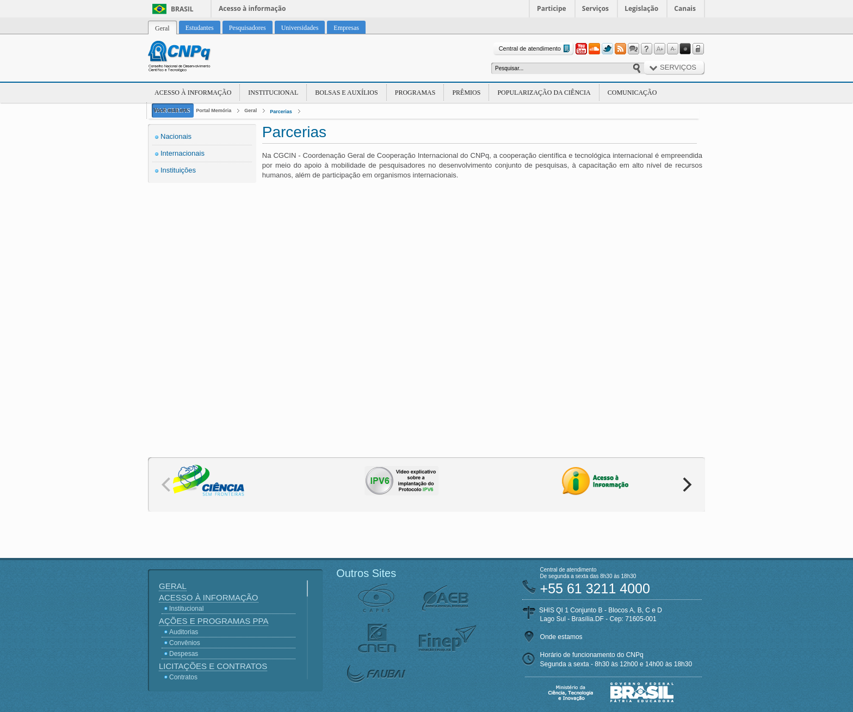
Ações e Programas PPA (213, 620)
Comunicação (632, 92)
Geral (250, 110)
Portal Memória (213, 110)
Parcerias (281, 111)
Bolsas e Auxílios (346, 92)
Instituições (178, 170)
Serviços (595, 8)
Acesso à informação (252, 8)
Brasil (182, 9)
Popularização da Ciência (543, 92)
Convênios (184, 643)
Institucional (273, 92)
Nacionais (175, 136)
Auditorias (183, 632)
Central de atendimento (535, 48)
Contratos (183, 677)
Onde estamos (561, 637)
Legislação (641, 8)
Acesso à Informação (192, 92)
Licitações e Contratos (213, 666)
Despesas (183, 654)
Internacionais (182, 153)
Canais (685, 8)
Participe (551, 8)
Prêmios (466, 92)
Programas (415, 92)
